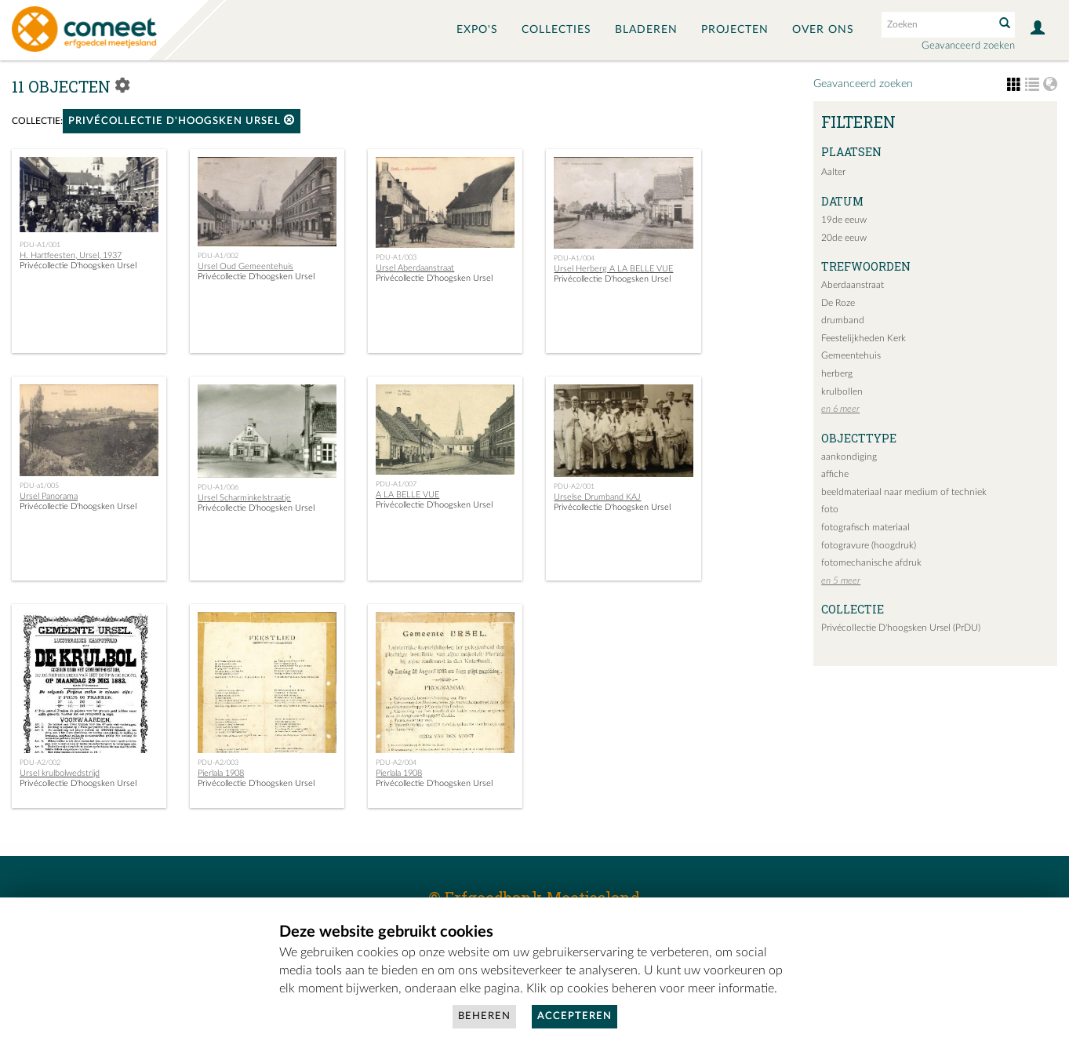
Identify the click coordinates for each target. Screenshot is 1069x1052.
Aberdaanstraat (852, 284)
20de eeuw (844, 237)
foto (829, 509)
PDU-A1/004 (574, 258)
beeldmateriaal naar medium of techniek (904, 492)
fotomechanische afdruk (871, 562)
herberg (837, 373)
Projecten (735, 29)
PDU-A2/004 (396, 762)
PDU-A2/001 (574, 486)
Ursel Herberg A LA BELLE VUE (613, 268)
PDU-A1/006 (218, 487)
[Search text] (936, 24)
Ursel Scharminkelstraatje (244, 497)
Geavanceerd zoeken (968, 46)
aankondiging (849, 456)
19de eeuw (844, 219)
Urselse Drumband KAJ (597, 497)
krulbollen (842, 391)
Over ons (823, 29)
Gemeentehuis (851, 355)
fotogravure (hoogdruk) (868, 545)
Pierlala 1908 (221, 773)
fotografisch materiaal (865, 527)
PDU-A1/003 (396, 257)
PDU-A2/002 (40, 762)
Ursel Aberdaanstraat (415, 268)
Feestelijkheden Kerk (863, 338)
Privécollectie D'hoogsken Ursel (181, 120)
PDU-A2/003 (218, 762)
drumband (842, 320)
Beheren (484, 1016)
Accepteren (574, 1016)
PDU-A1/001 (40, 245)
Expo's (477, 29)
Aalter (833, 172)
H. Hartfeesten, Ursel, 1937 (71, 255)
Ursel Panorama (49, 496)
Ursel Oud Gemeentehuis (245, 266)
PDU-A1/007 (396, 484)
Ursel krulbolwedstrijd (60, 773)
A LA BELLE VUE (407, 494)
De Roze (838, 303)
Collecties (556, 29)
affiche (835, 474)
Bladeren (646, 29)
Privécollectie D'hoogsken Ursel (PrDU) (900, 627)
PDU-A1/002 (218, 256)
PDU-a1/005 (39, 486)
